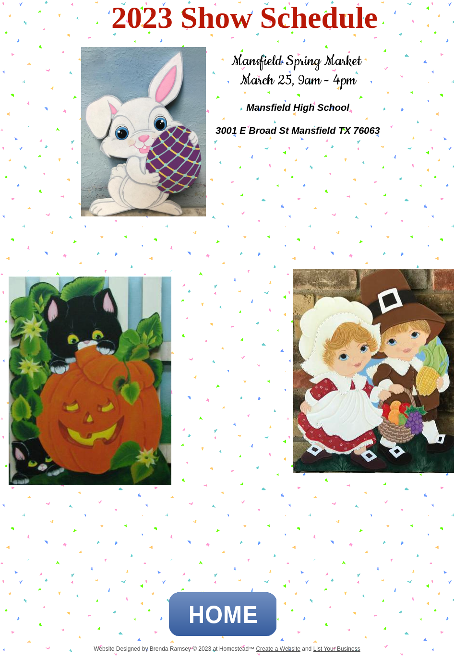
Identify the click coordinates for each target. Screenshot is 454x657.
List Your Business (336, 648)
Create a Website (278, 648)
